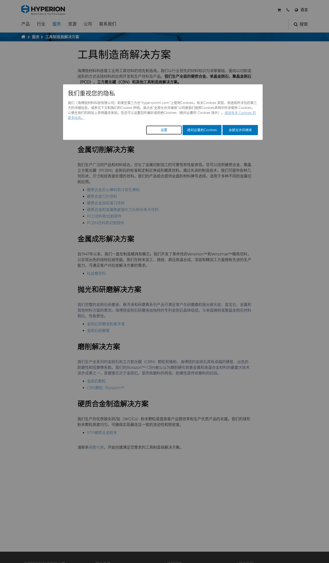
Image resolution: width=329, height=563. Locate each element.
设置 (164, 130)
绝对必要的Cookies (202, 130)
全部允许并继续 (240, 130)
